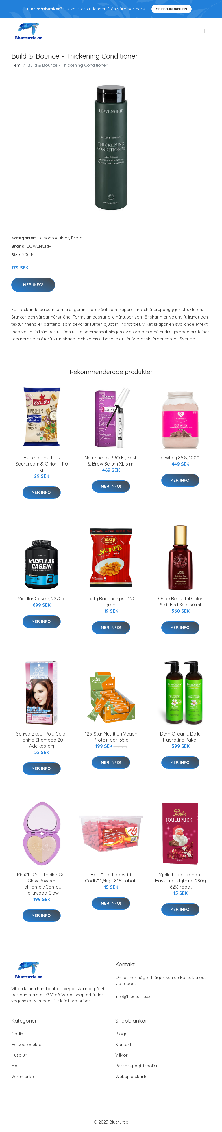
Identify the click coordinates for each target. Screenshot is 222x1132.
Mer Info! (33, 284)
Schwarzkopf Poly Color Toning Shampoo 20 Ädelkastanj (41, 740)
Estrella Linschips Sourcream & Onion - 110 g (42, 464)
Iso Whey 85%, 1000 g (181, 458)
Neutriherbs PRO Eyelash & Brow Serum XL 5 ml (111, 461)
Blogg (121, 1033)
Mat (15, 1065)
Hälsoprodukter (53, 238)
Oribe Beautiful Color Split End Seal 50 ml (180, 602)
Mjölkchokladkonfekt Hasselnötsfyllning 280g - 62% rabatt (180, 881)
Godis (17, 1033)
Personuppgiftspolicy (136, 1065)
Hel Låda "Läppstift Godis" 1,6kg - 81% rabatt (111, 878)
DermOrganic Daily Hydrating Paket (180, 737)
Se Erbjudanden (171, 9)
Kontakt (123, 1044)
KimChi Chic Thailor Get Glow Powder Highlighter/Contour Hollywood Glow (41, 884)
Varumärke (22, 1076)
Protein (78, 238)
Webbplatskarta (131, 1076)
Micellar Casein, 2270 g (42, 599)
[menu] (206, 31)
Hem (16, 65)
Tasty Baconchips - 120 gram (111, 602)
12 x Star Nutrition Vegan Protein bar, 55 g (111, 737)
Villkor (121, 1055)
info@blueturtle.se (133, 996)
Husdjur (19, 1055)
